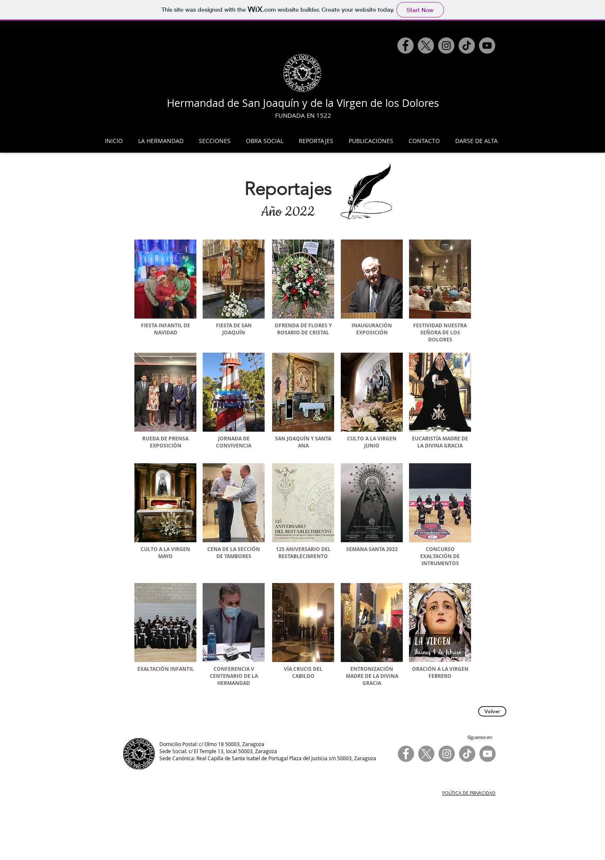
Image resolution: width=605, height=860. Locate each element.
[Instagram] (446, 45)
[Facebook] (405, 45)
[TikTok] (467, 45)
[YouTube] (487, 45)
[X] (426, 45)
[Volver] (492, 711)
